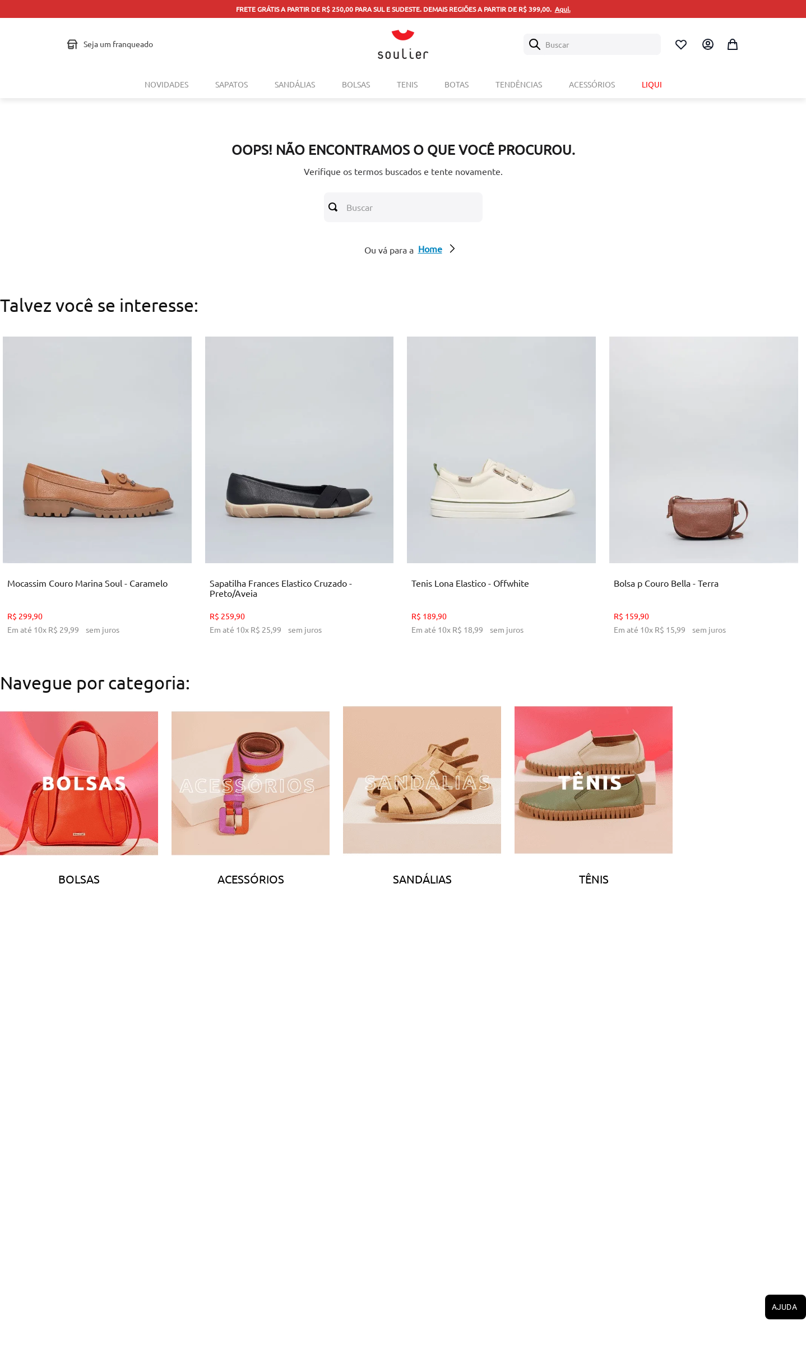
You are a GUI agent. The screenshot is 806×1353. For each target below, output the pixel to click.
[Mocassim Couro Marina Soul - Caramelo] (97, 494)
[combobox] (592, 44)
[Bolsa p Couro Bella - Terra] (703, 494)
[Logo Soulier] (403, 44)
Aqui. (563, 8)
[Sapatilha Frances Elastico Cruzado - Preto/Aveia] (299, 494)
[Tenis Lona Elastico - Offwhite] (501, 494)
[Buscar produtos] (335, 207)
